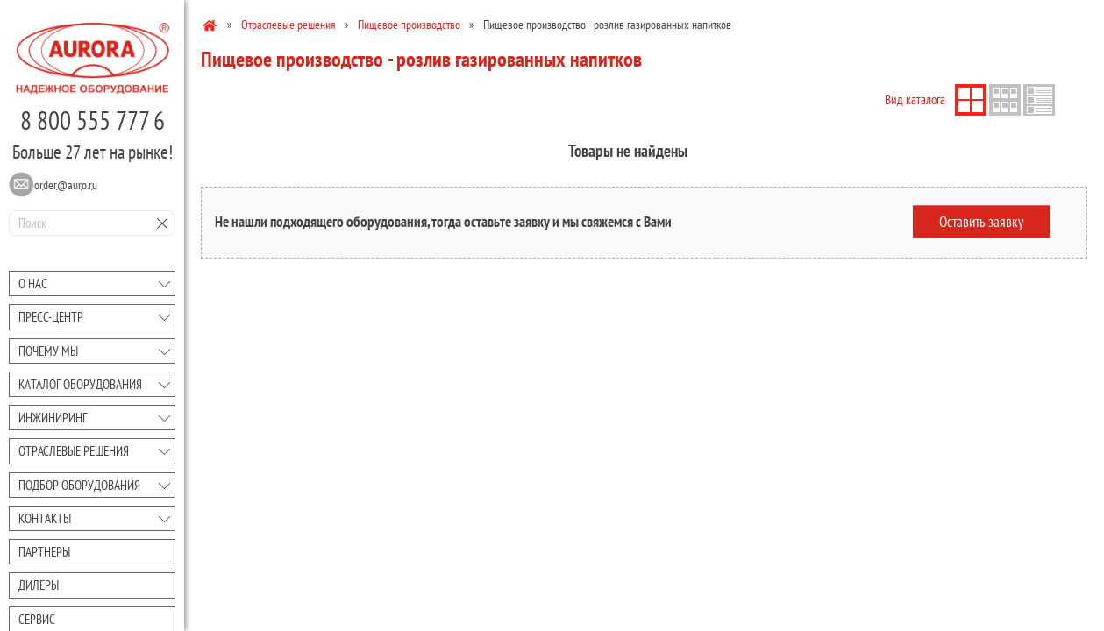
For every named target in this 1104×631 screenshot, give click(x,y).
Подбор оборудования (79, 485)
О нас (32, 283)
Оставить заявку (981, 221)
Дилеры (38, 585)
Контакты (44, 518)
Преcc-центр (50, 316)
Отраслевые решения (73, 451)
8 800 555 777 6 (92, 120)
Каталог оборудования (80, 384)
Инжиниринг (52, 417)
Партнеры (44, 551)
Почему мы (48, 351)
